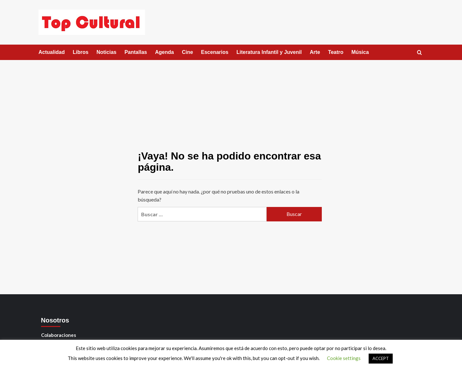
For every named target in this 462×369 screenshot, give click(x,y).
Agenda (164, 52)
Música (360, 52)
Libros (81, 52)
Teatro (336, 52)
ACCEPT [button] (380, 358)
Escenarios (214, 52)
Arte (315, 52)
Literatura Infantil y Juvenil (269, 52)
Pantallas (135, 52)
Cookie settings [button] (344, 358)
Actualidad (51, 52)
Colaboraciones (58, 335)
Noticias (106, 52)
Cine (187, 52)
